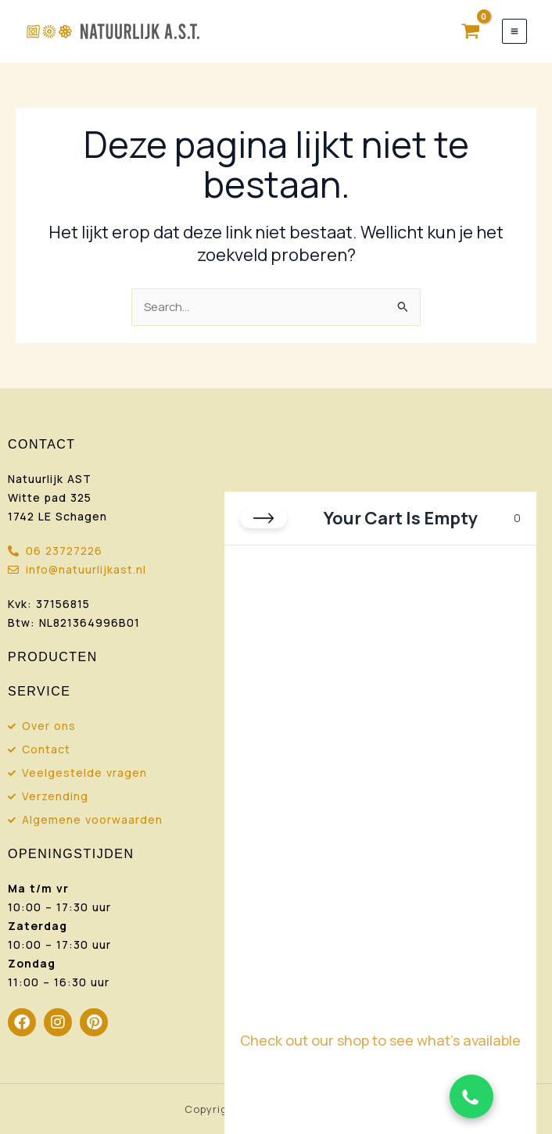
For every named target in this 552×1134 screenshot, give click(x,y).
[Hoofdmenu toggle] (514, 31)
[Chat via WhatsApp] (471, 1096)
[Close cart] (263, 518)
